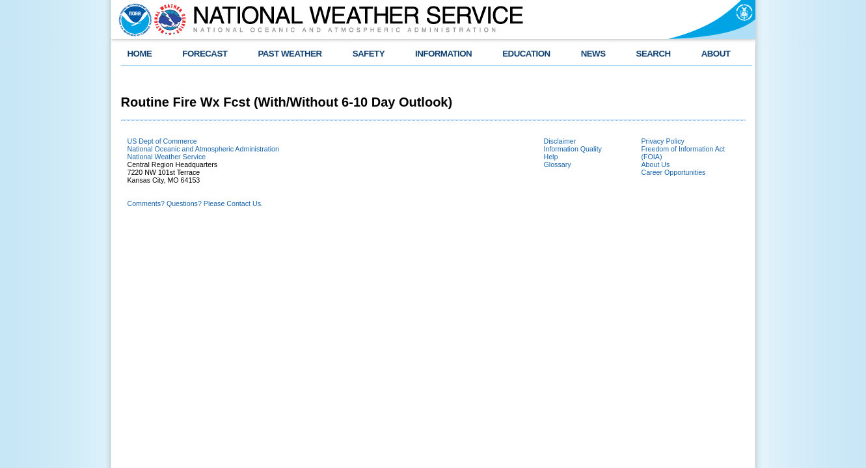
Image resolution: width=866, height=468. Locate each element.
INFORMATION (443, 53)
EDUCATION (526, 53)
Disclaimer (560, 141)
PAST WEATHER (289, 53)
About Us (656, 164)
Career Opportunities (674, 172)
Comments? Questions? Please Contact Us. (195, 203)
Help (551, 157)
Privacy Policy (663, 141)
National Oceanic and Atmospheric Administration (203, 149)
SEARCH (653, 53)
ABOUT (716, 53)
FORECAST (204, 53)
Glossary (557, 164)
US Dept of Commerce (162, 141)
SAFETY (369, 53)
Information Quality (573, 149)
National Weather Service (167, 157)
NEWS (593, 53)
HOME (140, 53)
